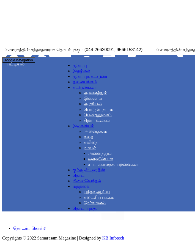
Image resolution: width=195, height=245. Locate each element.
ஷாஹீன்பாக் (100, 158)
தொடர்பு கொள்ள (30, 228)
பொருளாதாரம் (98, 109)
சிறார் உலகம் (97, 120)
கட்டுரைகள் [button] (84, 87)
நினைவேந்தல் (87, 180)
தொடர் (80, 175)
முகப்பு (80, 65)
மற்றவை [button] (81, 186)
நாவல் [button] (90, 147)
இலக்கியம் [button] (83, 125)
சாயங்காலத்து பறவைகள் (113, 164)
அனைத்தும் (95, 92)
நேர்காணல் (95, 202)
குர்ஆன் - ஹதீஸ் (89, 169)
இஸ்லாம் (93, 98)
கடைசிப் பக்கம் (99, 197)
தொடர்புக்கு (85, 208)
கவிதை (91, 142)
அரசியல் (93, 103)
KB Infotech (113, 238)
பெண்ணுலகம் (98, 114)
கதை (88, 136)
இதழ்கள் (81, 70)
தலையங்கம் (85, 81)
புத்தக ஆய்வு (97, 191)
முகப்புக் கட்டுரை (90, 76)
